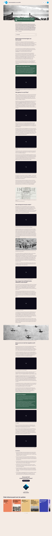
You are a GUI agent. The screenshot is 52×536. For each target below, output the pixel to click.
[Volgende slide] (27, 513)
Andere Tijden (18, 90)
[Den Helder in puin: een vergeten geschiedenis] (16, 505)
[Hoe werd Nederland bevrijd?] (7, 505)
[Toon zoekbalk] (45, 2)
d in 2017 (32, 377)
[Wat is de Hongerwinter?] (25, 505)
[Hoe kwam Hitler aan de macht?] (43, 505)
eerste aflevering (20, 401)
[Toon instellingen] (43, 2)
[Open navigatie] (48, 2)
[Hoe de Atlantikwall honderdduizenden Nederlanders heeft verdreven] (34, 505)
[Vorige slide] (25, 513)
